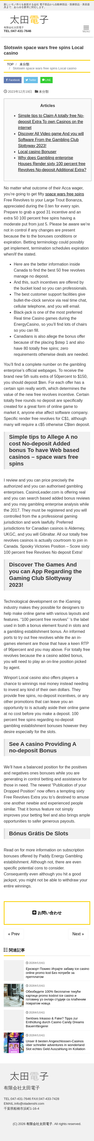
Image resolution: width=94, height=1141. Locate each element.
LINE (46, 80)
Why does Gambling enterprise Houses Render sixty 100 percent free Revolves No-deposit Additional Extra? (52, 164)
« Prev (14, 934)
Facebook (13, 80)
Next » (78, 934)
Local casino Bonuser (37, 152)
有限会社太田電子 (39, 1124)
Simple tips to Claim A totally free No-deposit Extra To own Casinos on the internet (51, 121)
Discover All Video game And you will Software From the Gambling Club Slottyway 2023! (51, 140)
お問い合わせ (46, 912)
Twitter (31, 80)
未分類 (44, 91)
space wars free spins (64, 194)
